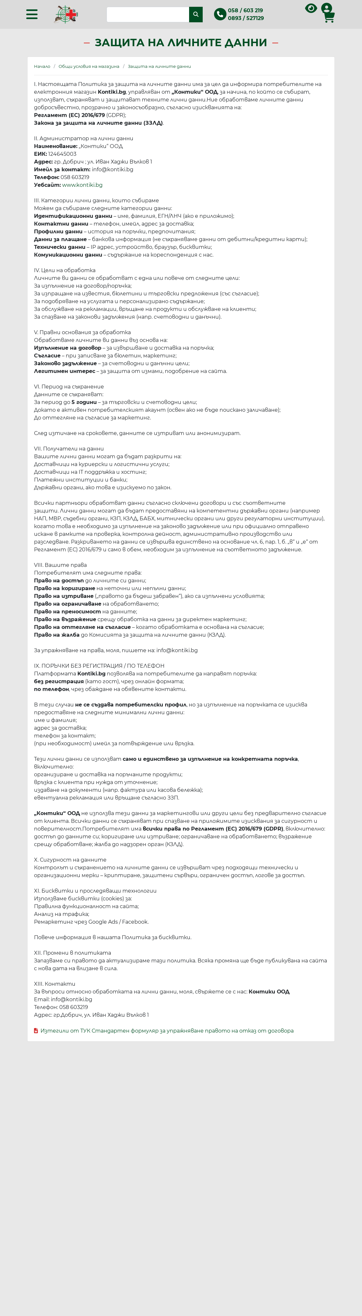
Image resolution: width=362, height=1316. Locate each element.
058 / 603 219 (245, 10)
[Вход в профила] (326, 10)
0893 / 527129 (246, 18)
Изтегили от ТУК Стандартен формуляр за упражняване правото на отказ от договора (167, 1031)
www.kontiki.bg (82, 185)
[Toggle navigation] (31, 14)
